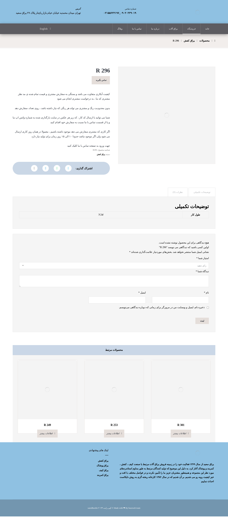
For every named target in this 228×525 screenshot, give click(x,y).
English (44, 28)
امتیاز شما (202, 265)
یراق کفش (101, 158)
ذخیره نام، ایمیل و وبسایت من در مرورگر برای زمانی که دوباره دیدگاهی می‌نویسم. (162, 315)
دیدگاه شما (202, 278)
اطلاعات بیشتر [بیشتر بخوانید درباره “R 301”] (179, 442)
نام (206, 300)
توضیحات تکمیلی (201, 197)
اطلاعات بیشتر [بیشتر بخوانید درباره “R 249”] (46, 442)
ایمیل (142, 300)
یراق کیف (103, 479)
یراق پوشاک (102, 474)
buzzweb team (134, 516)
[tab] (201, 197)
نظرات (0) (176, 197)
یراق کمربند (102, 483)
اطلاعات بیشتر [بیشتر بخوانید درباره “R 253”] (113, 442)
